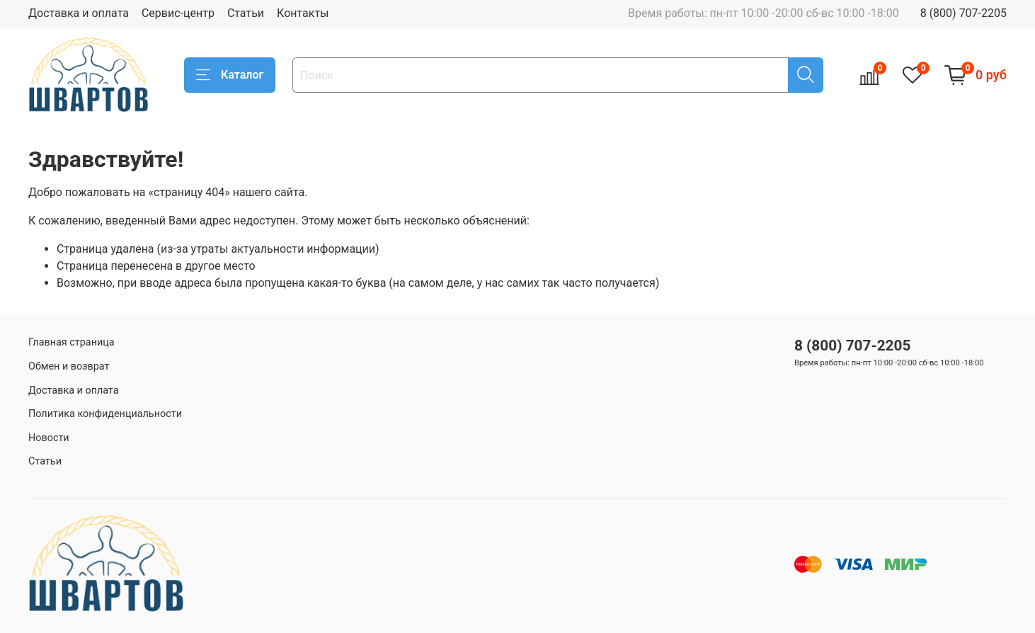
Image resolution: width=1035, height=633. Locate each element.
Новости (48, 438)
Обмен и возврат (68, 366)
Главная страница (71, 342)
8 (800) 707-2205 (963, 13)
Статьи (245, 13)
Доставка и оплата (78, 13)
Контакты (302, 13)
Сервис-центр (178, 13)
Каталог (229, 75)
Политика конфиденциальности (105, 414)
